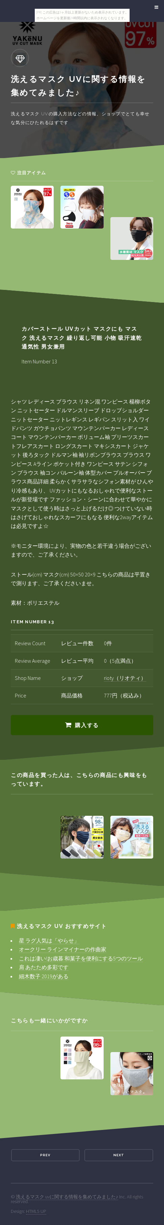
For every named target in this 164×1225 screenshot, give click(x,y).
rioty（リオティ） (125, 678)
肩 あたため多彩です (44, 967)
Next (118, 1155)
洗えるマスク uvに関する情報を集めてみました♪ (67, 1197)
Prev (45, 1155)
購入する (87, 725)
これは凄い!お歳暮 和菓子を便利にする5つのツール (81, 958)
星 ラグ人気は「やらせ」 (49, 940)
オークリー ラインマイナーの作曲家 (62, 949)
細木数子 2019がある (44, 976)
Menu (155, 7)
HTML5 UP (36, 1211)
